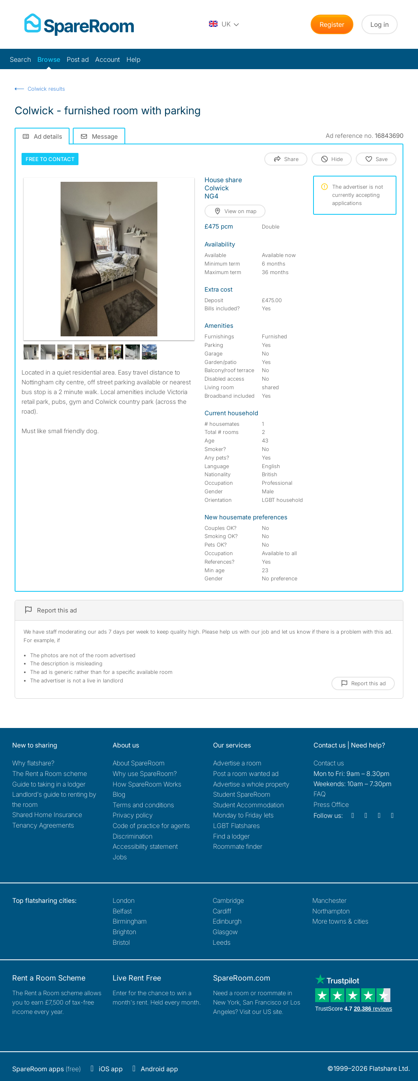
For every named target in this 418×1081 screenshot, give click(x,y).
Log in (379, 24)
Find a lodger (231, 836)
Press (331, 804)
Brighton (124, 932)
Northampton (331, 911)
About (139, 763)
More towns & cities (340, 921)
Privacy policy (133, 815)
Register (332, 24)
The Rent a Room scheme (49, 773)
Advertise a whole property (251, 784)
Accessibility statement (145, 846)
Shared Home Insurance (47, 815)
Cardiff (222, 911)
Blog (119, 794)
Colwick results (46, 88)
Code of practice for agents (151, 826)
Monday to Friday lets (243, 815)
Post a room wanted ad (246, 773)
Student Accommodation (248, 805)
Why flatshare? (33, 763)
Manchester (329, 900)
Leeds (222, 942)
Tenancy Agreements (43, 825)
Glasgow (225, 932)
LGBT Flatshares (236, 826)
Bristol (121, 942)
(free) (46, 1069)
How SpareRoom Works (147, 784)
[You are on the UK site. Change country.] (224, 24)
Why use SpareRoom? (145, 773)
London (124, 900)
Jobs (120, 857)
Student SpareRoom (241, 794)
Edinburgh (227, 921)
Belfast (122, 911)
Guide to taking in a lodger (48, 784)
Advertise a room (237, 763)
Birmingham (130, 921)
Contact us (329, 763)
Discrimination (132, 836)
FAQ (320, 794)
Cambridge (228, 900)
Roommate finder (237, 846)
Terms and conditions (143, 805)
